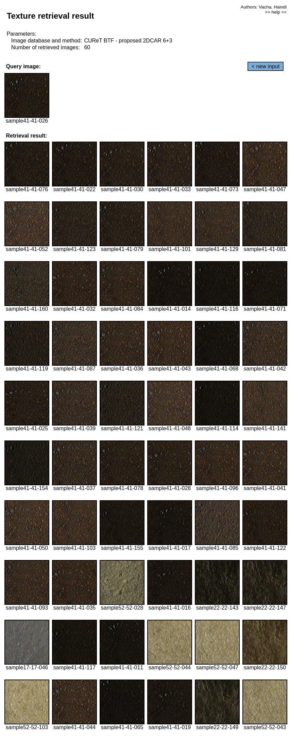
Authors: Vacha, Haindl (264, 7)
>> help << (276, 12)
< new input (265, 66)
